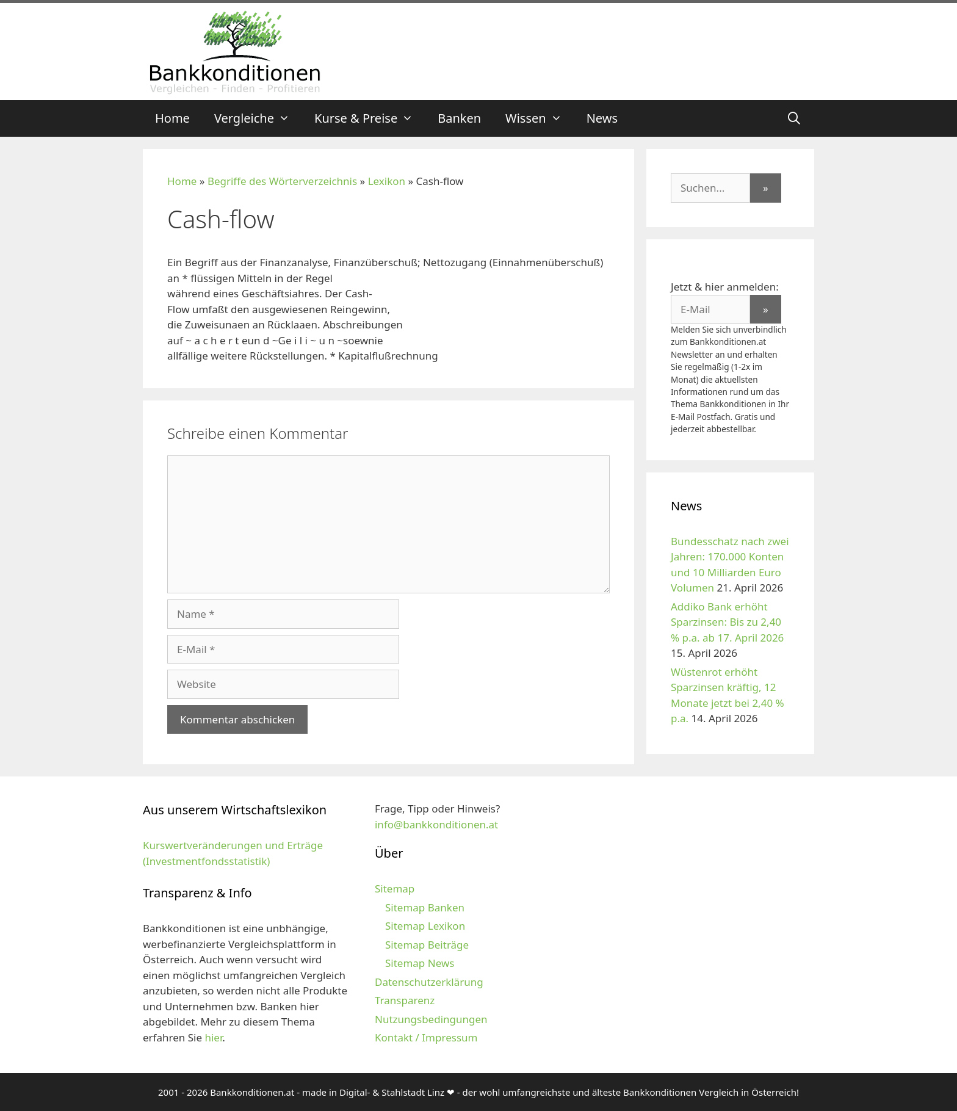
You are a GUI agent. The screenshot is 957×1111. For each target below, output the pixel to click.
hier (213, 1037)
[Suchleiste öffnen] (794, 118)
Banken (459, 118)
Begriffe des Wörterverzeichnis (282, 181)
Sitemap (394, 888)
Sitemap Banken (424, 907)
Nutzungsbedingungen (431, 1019)
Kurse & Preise (369, 118)
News (602, 118)
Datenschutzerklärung (429, 982)
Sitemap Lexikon (425, 926)
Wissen (539, 118)
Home (172, 118)
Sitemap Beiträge (427, 945)
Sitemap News (419, 963)
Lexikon (386, 181)
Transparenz (405, 1000)
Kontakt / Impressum (426, 1037)
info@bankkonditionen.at (436, 824)
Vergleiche (258, 118)
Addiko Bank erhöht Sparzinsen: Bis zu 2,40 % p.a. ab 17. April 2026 (727, 622)
